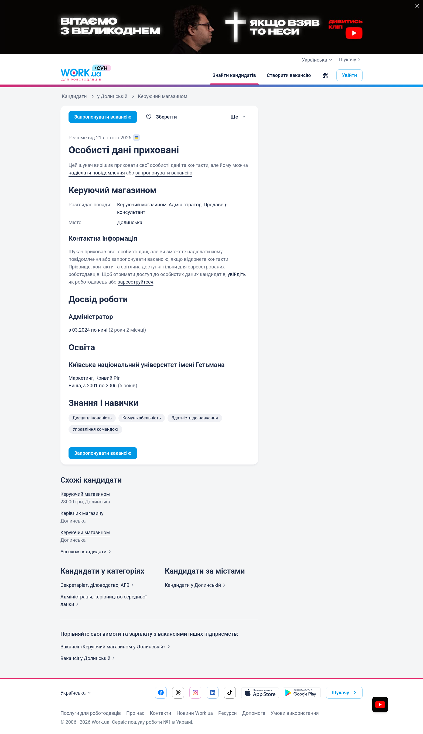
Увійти (349, 75)
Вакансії (88, 658)
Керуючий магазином (85, 494)
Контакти (160, 713)
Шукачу (351, 59)
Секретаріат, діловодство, (98, 585)
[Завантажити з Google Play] (301, 693)
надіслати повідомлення (97, 173)
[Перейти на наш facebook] (161, 693)
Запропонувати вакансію (103, 117)
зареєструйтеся (135, 282)
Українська (76, 693)
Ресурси (227, 713)
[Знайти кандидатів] (234, 75)
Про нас (135, 713)
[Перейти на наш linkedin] (213, 693)
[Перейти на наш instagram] (195, 693)
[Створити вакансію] (289, 75)
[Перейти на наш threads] (178, 693)
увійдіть (237, 274)
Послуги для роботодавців (90, 713)
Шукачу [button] (345, 692)
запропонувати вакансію (163, 173)
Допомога (253, 713)
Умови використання (295, 713)
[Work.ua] (80, 75)
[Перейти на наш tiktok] (230, 693)
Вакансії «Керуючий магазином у (116, 646)
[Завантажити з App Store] (260, 693)
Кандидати (196, 585)
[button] (325, 75)
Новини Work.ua (194, 713)
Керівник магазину (82, 513)
